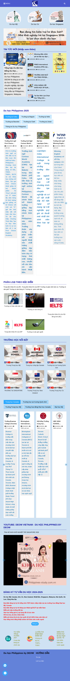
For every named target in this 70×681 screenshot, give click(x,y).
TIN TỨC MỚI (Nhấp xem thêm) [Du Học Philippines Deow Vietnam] (19, 49)
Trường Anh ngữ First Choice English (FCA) (10, 142)
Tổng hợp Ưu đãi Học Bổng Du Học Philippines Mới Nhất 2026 (13, 69)
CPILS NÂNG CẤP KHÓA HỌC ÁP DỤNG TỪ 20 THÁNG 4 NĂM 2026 (41, 87)
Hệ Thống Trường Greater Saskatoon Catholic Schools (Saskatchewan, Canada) (11, 423)
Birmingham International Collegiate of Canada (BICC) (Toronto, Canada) (42, 423)
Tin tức (38, 657)
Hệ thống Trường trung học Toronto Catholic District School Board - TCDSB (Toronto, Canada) (59, 423)
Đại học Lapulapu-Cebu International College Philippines (42, 142)
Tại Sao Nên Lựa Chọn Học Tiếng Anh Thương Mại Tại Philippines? (42, 97)
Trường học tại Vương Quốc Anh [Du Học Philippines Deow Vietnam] (35, 402)
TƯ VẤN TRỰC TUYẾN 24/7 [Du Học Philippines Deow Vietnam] (38, 635)
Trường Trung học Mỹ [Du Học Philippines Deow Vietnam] (13, 407)
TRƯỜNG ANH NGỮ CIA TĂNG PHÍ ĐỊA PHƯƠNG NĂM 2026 (41, 76)
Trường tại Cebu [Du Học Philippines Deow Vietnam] (11, 117)
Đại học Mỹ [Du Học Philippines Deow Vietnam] (59, 407)
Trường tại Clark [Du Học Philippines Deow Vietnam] (29, 122)
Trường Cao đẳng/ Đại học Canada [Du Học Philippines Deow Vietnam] (38, 407)
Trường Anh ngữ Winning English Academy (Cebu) (59, 142)
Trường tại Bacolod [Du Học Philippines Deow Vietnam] (12, 122)
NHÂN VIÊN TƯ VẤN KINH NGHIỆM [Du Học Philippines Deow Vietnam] (18, 635)
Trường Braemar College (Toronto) (27, 422)
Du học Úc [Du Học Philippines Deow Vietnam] (57, 24)
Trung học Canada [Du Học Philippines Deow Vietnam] (12, 402)
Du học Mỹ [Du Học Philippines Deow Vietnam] (35, 24)
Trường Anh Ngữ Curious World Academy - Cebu (26, 142)
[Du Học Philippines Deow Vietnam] (35, 3)
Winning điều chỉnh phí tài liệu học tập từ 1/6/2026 (41, 55)
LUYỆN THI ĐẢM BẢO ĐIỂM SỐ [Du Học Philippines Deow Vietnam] (61, 634)
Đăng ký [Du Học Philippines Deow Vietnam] (35, 624)
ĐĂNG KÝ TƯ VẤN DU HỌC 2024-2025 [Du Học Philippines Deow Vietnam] (23, 592)
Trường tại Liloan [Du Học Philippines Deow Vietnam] (45, 122)
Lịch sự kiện (40, 661)
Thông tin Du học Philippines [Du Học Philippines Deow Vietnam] (15, 127)
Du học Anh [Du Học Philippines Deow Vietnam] (13, 24)
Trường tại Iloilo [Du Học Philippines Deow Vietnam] (44, 117)
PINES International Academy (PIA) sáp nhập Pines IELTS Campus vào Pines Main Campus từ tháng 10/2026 (42, 66)
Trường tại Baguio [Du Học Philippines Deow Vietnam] (28, 117)
